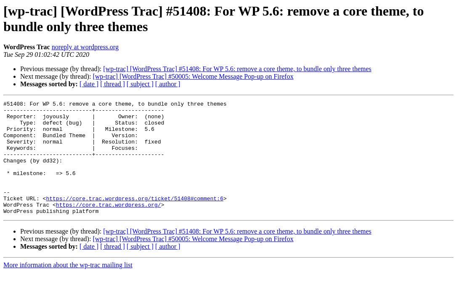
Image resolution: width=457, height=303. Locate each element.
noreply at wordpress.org (85, 46)
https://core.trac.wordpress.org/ (108, 226)
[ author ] (168, 84)
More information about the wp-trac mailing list (68, 287)
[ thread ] (112, 84)
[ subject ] (140, 84)
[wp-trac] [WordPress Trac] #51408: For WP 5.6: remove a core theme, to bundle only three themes (237, 68)
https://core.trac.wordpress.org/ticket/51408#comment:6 (134, 218)
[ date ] (89, 84)
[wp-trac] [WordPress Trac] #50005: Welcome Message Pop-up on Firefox (193, 76)
